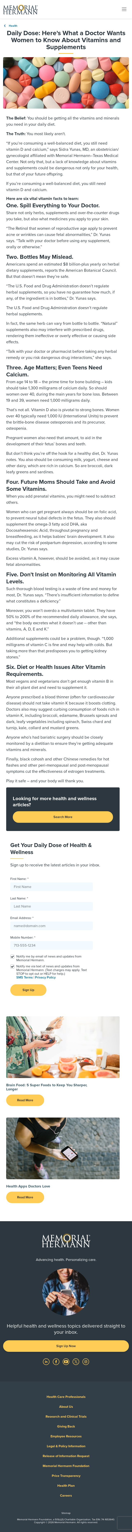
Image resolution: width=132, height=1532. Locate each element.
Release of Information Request (66, 1456)
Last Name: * (19, 898)
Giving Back (66, 1426)
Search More (62, 817)
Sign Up (28, 990)
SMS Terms (24, 977)
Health (10, 26)
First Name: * (19, 879)
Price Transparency (66, 1476)
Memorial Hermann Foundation (66, 1466)
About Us (66, 1407)
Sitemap (66, 1513)
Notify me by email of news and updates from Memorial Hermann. (48, 958)
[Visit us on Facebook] (56, 1361)
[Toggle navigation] (124, 9)
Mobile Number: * (22, 937)
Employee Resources (66, 1436)
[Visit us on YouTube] (66, 1361)
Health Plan (66, 1486)
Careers (66, 1496)
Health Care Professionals (66, 1397)
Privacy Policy (45, 977)
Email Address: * (21, 918)
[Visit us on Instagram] (85, 1361)
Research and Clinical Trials (66, 1417)
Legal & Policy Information (66, 1446)
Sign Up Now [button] (66, 1346)
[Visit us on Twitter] (76, 1361)
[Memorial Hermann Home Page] (20, 9)
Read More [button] (25, 1100)
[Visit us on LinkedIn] (46, 1361)
